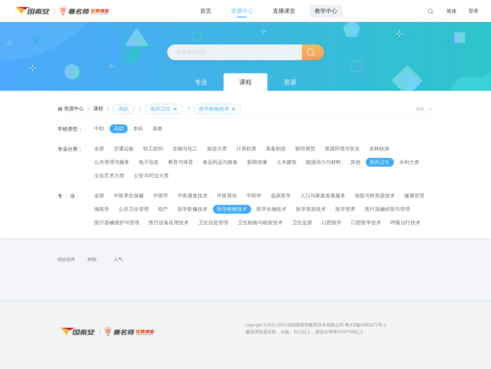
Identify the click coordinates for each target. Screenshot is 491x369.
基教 (157, 128)
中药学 (253, 195)
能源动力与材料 (323, 162)
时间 (92, 259)
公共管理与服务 (111, 162)
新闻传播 (257, 162)
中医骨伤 (227, 195)
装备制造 (276, 148)
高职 (123, 109)
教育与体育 (180, 162)
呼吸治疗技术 (405, 222)
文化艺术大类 (109, 175)
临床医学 (281, 195)
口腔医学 (332, 222)
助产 (163, 209)
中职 (99, 128)
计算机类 (246, 148)
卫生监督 (302, 222)
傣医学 (101, 209)
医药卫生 (164, 109)
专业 (201, 82)
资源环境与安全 (342, 148)
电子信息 (149, 162)
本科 (138, 128)
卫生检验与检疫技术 (260, 222)
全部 (99, 148)
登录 (473, 10)
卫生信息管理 (213, 222)
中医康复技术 (193, 195)
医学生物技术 (271, 209)
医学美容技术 (311, 209)
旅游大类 (217, 148)
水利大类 (409, 162)
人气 (118, 259)
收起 (420, 109)
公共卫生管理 (134, 209)
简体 (452, 11)
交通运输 (124, 148)
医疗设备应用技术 (169, 222)
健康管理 (414, 195)
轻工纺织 (153, 148)
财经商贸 (305, 148)
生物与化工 (185, 148)
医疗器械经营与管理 (387, 209)
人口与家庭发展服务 (322, 195)
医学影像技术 (193, 209)
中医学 (160, 195)
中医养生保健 (129, 195)
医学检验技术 (217, 109)
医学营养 (345, 209)
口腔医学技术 (366, 222)
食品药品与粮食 (220, 162)
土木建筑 (287, 162)
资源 (290, 82)
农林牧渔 (379, 148)
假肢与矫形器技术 (375, 195)
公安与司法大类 (151, 175)
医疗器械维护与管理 (116, 222)
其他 (355, 162)
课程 (245, 82)
